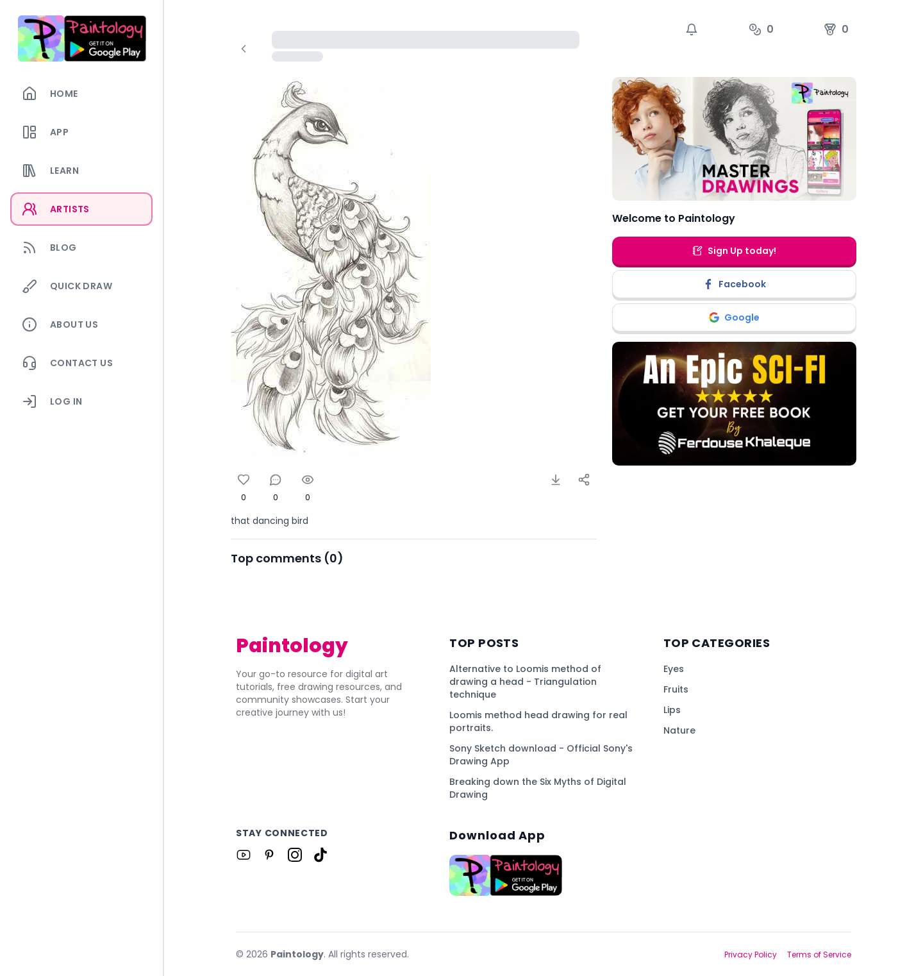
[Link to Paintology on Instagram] (295, 854)
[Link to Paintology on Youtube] (243, 854)
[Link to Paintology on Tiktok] (320, 854)
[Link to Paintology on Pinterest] (269, 854)
